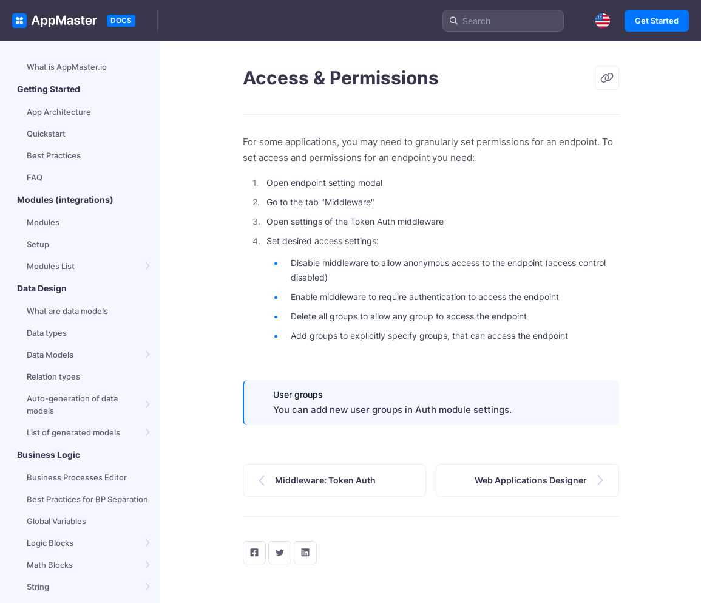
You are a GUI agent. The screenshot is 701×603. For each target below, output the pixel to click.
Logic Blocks (50, 543)
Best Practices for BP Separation (87, 499)
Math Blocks (50, 565)
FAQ (34, 177)
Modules (43, 222)
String (38, 586)
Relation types (53, 376)
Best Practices (54, 155)
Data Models (50, 354)
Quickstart (46, 133)
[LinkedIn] (305, 552)
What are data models (67, 311)
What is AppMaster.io (67, 67)
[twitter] (279, 552)
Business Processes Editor (77, 477)
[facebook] (254, 552)
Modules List (51, 266)
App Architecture (59, 112)
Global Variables (56, 521)
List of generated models (73, 432)
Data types (47, 333)
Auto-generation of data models (72, 404)
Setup (38, 244)
